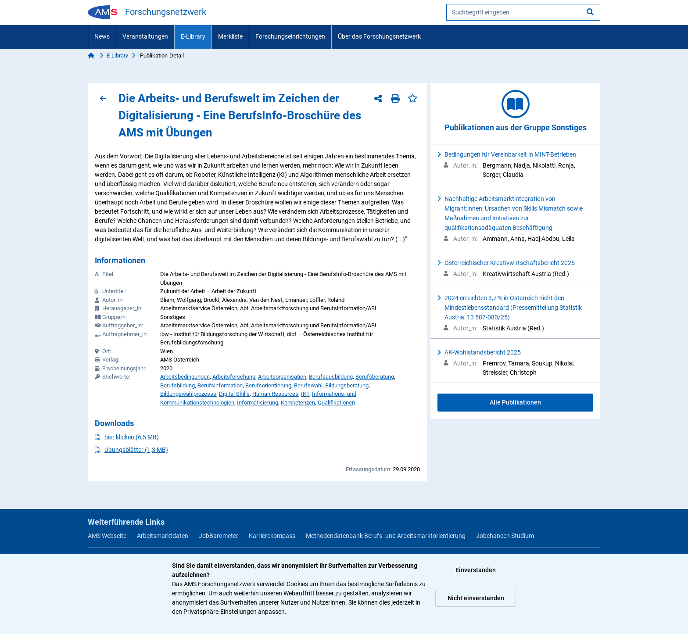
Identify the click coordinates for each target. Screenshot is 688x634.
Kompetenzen (298, 402)
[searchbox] (523, 12)
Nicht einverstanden (476, 598)
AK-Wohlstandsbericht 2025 (482, 352)
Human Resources (275, 393)
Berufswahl (308, 385)
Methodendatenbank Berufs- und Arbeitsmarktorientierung (386, 535)
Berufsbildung (177, 385)
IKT (305, 393)
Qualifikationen (336, 402)
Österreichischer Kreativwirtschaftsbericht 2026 (509, 262)
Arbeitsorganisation (282, 376)
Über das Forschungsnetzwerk (379, 36)
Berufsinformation (220, 385)
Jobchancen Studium (505, 535)
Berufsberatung (374, 376)
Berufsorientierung (268, 385)
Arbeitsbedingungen (185, 376)
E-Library (193, 36)
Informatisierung (257, 402)
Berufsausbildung (331, 376)
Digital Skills (234, 393)
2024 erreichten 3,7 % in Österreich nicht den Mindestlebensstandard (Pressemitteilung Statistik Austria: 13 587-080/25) (513, 307)
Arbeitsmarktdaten (162, 535)
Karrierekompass (272, 535)
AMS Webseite (107, 535)
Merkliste (230, 36)
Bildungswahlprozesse (188, 393)
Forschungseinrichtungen (290, 36)
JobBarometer (218, 535)
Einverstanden (475, 569)
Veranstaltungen (145, 36)
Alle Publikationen (515, 402)
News (102, 36)
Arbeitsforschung (233, 376)
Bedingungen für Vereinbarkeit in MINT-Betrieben (510, 154)
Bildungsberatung (347, 385)
